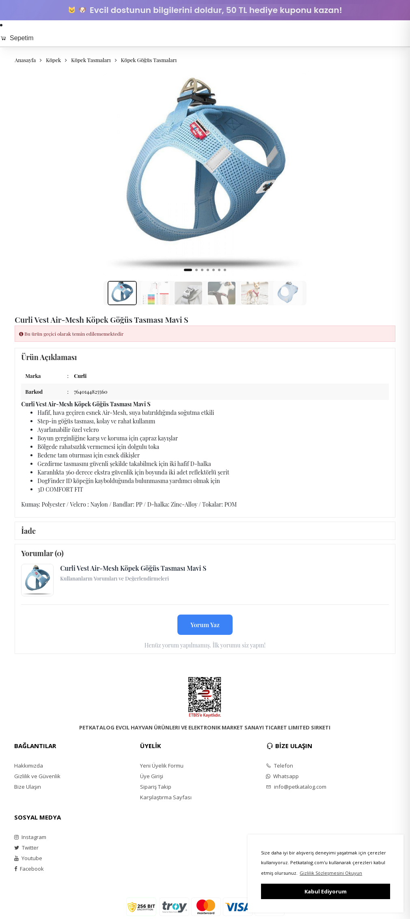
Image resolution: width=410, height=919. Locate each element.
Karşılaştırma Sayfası (166, 797)
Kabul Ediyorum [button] (325, 891)
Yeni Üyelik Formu (161, 765)
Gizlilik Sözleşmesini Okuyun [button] (331, 873)
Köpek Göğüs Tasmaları (149, 59)
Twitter (26, 847)
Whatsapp (282, 776)
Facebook (29, 868)
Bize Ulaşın (27, 786)
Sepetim (17, 38)
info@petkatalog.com (296, 786)
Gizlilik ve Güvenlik (37, 776)
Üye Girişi (151, 776)
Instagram (30, 837)
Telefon (279, 765)
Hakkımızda (28, 765)
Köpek (53, 59)
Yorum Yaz (205, 625)
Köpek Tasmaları (91, 59)
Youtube (28, 858)
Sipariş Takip (155, 786)
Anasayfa (25, 59)
